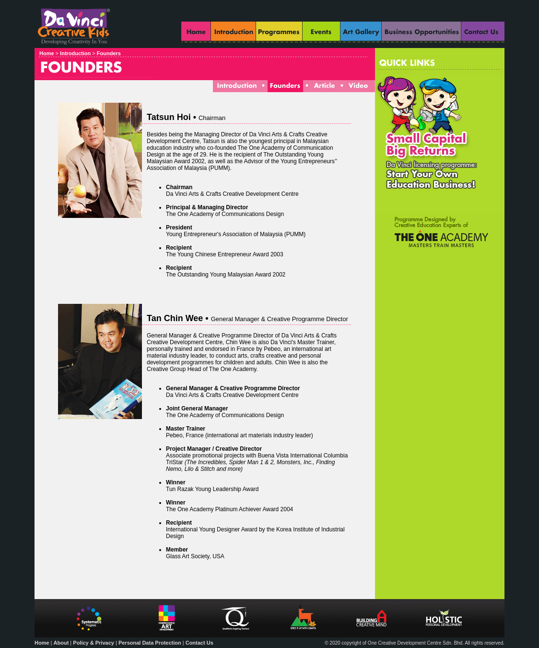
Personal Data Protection (149, 643)
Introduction (76, 53)
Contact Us (199, 643)
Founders (109, 53)
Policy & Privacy (93, 643)
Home (46, 53)
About (61, 643)
